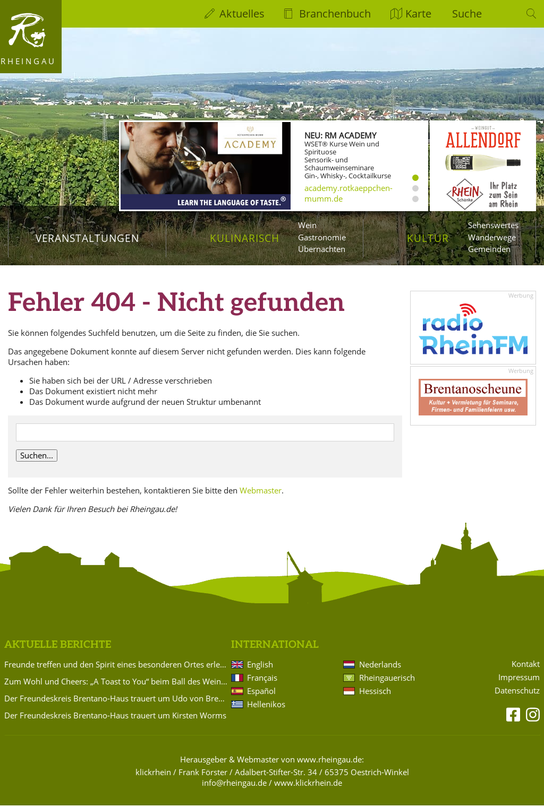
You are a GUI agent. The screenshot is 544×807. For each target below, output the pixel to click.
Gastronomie (322, 237)
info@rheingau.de (234, 784)
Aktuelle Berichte (57, 646)
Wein (307, 225)
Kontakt (526, 665)
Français (262, 679)
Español (261, 692)
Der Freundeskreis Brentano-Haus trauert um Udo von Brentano (115, 700)
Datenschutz (517, 692)
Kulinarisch (244, 238)
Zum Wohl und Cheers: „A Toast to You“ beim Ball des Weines (115, 683)
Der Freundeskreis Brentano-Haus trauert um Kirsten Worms (115, 716)
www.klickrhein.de (308, 784)
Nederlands (380, 666)
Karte (418, 13)
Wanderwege (492, 237)
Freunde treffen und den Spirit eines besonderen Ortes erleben (115, 666)
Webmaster (261, 491)
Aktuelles (242, 13)
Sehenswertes (493, 225)
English (260, 666)
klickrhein (153, 773)
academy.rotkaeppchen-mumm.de (348, 193)
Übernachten (321, 249)
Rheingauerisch (387, 679)
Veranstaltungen (87, 238)
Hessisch (375, 692)
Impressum (519, 678)
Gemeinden (489, 249)
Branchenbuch (335, 13)
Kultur (428, 238)
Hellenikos (266, 705)
